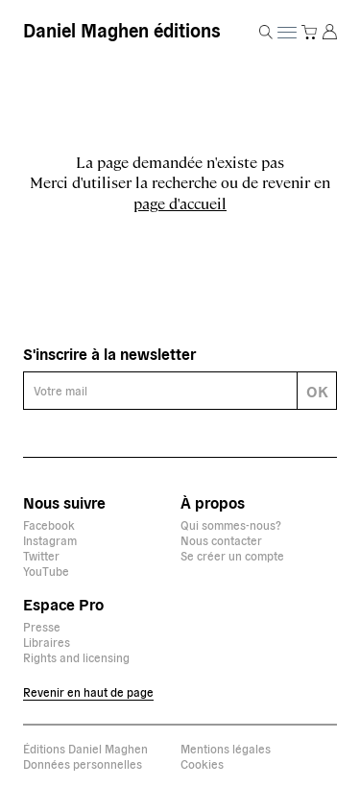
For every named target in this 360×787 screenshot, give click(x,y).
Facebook (49, 524)
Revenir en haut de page (88, 691)
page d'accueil (180, 203)
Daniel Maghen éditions (121, 29)
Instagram (50, 540)
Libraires (46, 641)
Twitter (41, 555)
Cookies (202, 763)
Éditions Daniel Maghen (85, 748)
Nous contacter (221, 540)
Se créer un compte (232, 555)
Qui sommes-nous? (230, 524)
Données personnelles (82, 763)
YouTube (46, 570)
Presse (41, 626)
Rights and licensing (76, 657)
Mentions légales (225, 748)
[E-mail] (160, 390)
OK (317, 390)
